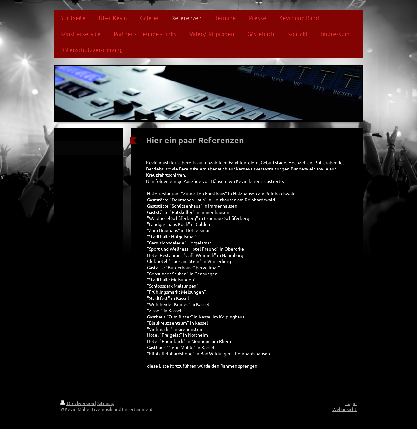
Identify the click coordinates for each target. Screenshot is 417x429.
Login (351, 403)
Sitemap (105, 403)
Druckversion (77, 403)
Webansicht (344, 409)
